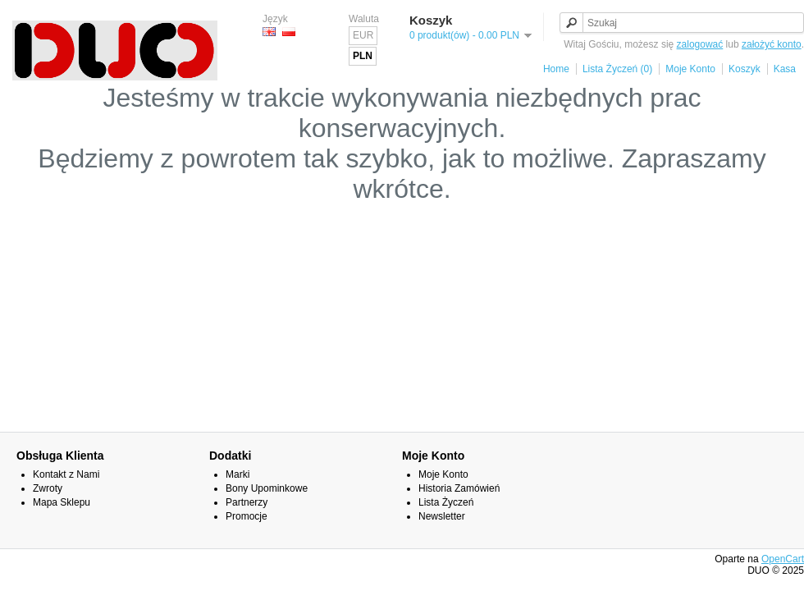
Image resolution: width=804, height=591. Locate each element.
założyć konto (772, 44)
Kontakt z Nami (66, 474)
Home (556, 69)
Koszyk (745, 69)
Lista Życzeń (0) (617, 69)
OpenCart (782, 559)
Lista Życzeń (445, 502)
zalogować (700, 44)
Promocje (246, 516)
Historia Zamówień (459, 488)
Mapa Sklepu (61, 502)
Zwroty (47, 488)
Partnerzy (246, 502)
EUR (363, 35)
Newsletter (441, 516)
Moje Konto (690, 69)
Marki (237, 474)
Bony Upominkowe (267, 488)
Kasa (785, 69)
